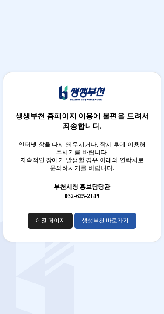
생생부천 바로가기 (105, 220)
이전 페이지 (50, 220)
